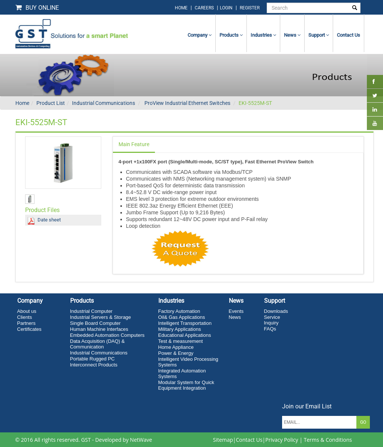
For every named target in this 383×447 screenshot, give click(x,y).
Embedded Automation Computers (107, 335)
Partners (26, 323)
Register (250, 7)
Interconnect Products (93, 365)
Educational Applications (184, 335)
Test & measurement (180, 341)
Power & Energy (176, 353)
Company (200, 35)
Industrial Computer (91, 311)
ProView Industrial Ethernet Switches (186, 103)
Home (22, 103)
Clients (24, 317)
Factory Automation (179, 311)
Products (231, 35)
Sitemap (223, 439)
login (227, 7)
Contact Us (249, 439)
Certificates (29, 329)
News (292, 35)
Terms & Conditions (328, 439)
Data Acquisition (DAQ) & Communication (97, 344)
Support (318, 35)
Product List (50, 103)
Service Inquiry (272, 320)
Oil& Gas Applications (181, 317)
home (181, 7)
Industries (263, 35)
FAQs (270, 329)
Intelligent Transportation (185, 323)
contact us (348, 35)
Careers (204, 7)
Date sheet (49, 220)
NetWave (141, 439)
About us (26, 311)
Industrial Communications (103, 103)
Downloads (276, 311)
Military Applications (179, 329)
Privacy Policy (281, 439)
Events (236, 311)
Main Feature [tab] (134, 144)
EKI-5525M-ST (255, 103)
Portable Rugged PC (92, 359)
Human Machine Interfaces (99, 329)
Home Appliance (176, 347)
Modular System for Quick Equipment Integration (186, 385)
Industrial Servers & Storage (100, 317)
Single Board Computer (95, 323)
